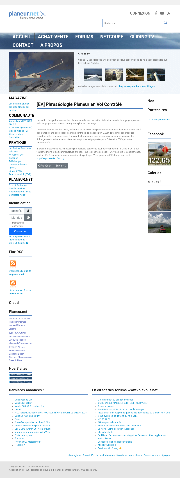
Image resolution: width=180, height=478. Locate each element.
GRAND (21, 336)
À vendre (19, 438)
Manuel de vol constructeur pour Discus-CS (119, 425)
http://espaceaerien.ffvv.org (50, 158)
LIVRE (12, 325)
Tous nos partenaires (159, 119)
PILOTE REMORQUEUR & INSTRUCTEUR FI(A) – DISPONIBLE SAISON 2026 (51, 412)
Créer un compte (18, 243)
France (13, 347)
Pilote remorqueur (24, 435)
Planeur (20, 325)
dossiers (21, 350)
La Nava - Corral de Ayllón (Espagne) (116, 429)
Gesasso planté (106, 406)
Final (27, 336)
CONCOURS (24, 318)
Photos (12, 322)
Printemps (21, 322)
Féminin (13, 350)
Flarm (17, 419)
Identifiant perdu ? (17, 239)
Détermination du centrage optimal (115, 400)
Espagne (13, 354)
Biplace (21, 347)
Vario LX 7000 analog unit (27, 416)
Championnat (25, 343)
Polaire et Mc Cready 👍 (110, 448)
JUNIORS (14, 340)
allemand (13, 343)
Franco (22, 340)
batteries (13, 318)
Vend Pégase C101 (24, 400)
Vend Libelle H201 (24, 403)
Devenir (12, 360)
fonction (13, 336)
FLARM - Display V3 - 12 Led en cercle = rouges (121, 409)
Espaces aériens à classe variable (115, 442)
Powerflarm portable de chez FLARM (32, 422)
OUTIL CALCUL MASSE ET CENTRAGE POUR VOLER (123, 403)
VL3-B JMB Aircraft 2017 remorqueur (33, 429)
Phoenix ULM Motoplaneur (27, 442)
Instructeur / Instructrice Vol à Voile (32, 432)
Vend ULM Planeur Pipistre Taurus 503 (34, 425)
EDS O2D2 (20, 445)
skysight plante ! (106, 432)
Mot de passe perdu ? (19, 236)
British (21, 354)
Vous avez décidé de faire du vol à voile (118, 416)
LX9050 (18, 409)
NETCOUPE (17, 332)
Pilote (19, 360)
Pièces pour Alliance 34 (109, 422)
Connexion (140, 13)
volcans (12, 329)
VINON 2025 (104, 419)
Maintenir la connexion (18, 224)
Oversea (13, 357)
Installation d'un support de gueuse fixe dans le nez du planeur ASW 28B (134, 412)
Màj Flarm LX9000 (107, 445)
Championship (24, 357)
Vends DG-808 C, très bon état (30, 406)
